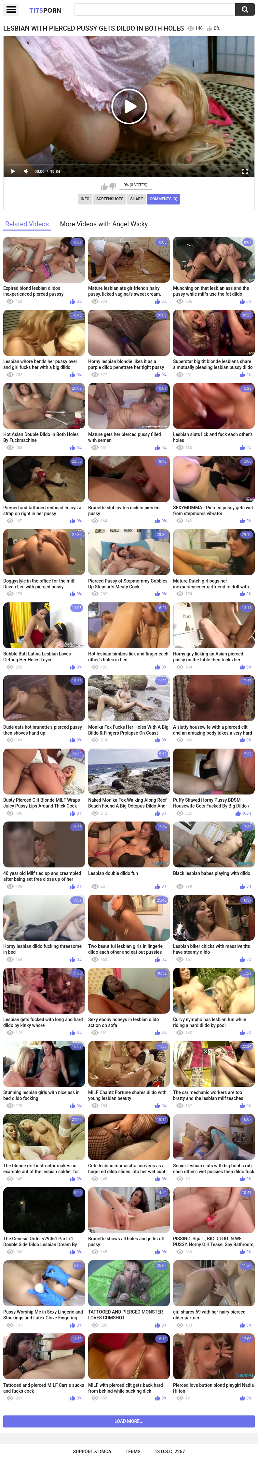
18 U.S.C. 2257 (170, 1451)
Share (136, 199)
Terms (133, 1451)
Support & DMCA (92, 1451)
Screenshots (109, 199)
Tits (45, 10)
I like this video (104, 186)
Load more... (129, 1421)
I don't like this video (112, 186)
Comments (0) (163, 199)
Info (85, 199)
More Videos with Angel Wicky (104, 224)
